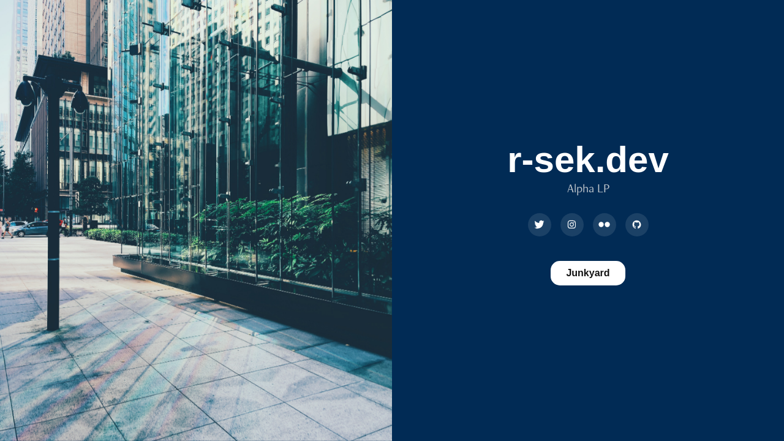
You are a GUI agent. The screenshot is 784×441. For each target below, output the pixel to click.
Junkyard (587, 273)
